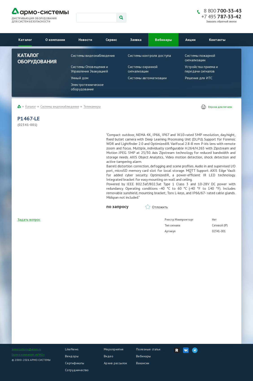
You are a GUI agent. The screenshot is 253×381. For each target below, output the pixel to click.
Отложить (160, 207)
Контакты (217, 39)
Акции (190, 39)
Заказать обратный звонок (221, 21)
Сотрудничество (77, 370)
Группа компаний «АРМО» (28, 354)
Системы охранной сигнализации (142, 68)
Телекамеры (92, 106)
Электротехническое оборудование (87, 86)
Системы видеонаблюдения (93, 55)
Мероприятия (114, 349)
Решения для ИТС (198, 78)
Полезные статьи (148, 349)
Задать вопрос (28, 219)
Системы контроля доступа (149, 55)
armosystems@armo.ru (26, 349)
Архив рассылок (115, 363)
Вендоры (72, 356)
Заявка (136, 39)
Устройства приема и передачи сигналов (201, 68)
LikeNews (72, 349)
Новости (85, 39)
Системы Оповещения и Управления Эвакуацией (89, 68)
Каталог (25, 39)
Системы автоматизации (147, 78)
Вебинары (163, 39)
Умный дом (79, 78)
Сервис (111, 39)
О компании (55, 39)
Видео (108, 356)
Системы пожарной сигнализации (200, 57)
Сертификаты (74, 363)
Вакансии (142, 363)
